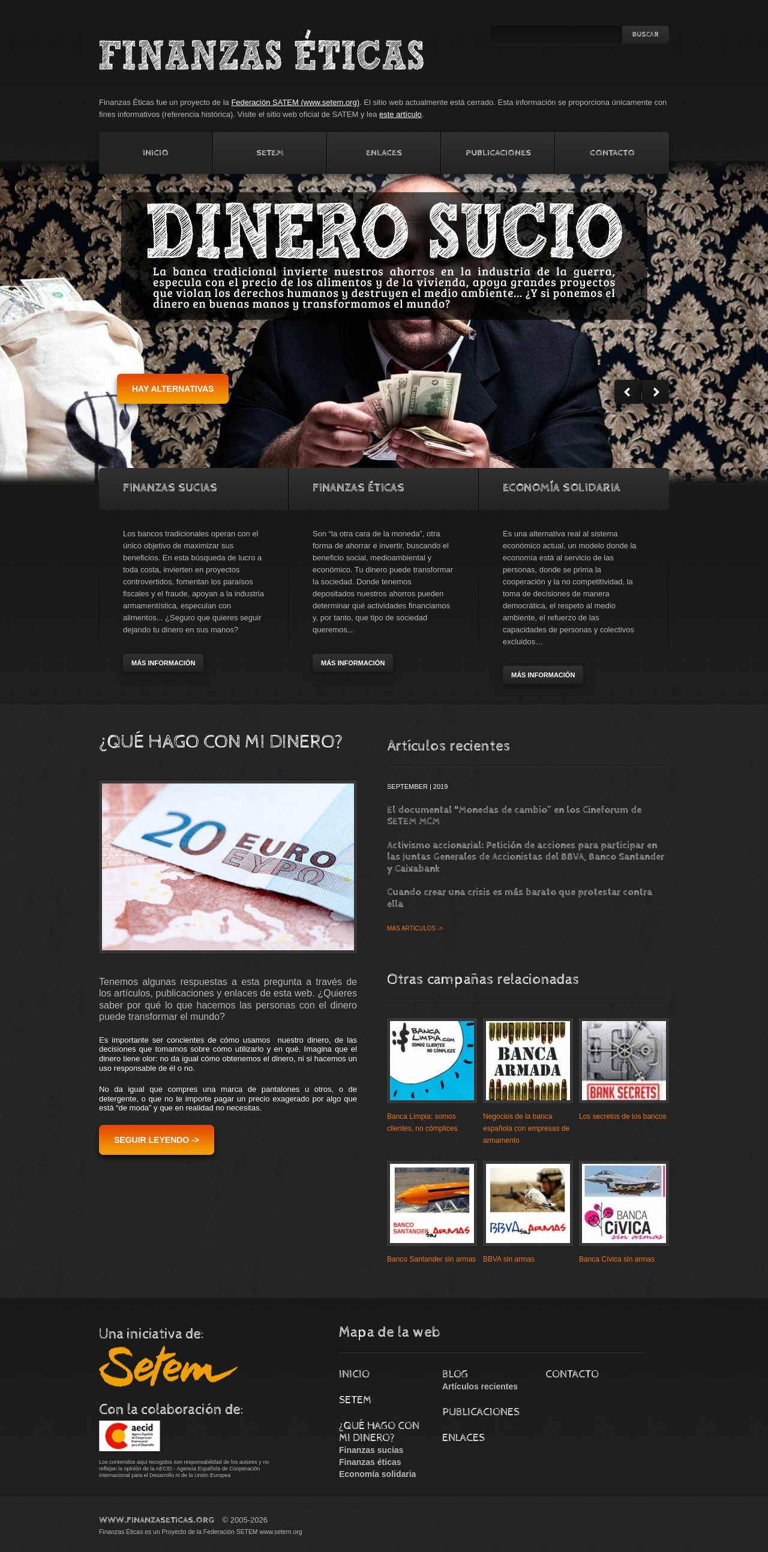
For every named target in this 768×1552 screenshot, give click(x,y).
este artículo (400, 114)
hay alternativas (173, 389)
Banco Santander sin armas (431, 1259)
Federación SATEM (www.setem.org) (295, 102)
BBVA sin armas (509, 1259)
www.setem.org (280, 1532)
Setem (270, 153)
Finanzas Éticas (358, 488)
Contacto (612, 153)
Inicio (156, 153)
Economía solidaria (561, 488)
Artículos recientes (480, 1386)
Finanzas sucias (371, 1450)
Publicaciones (498, 153)
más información (163, 663)
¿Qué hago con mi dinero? (379, 1431)
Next (655, 392)
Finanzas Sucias (170, 488)
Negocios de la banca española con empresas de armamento (526, 1128)
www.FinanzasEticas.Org (156, 1520)
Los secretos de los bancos (622, 1116)
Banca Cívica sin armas (617, 1259)
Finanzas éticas (370, 1462)
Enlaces (384, 153)
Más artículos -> (415, 928)
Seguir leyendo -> (156, 1140)
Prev (627, 392)
